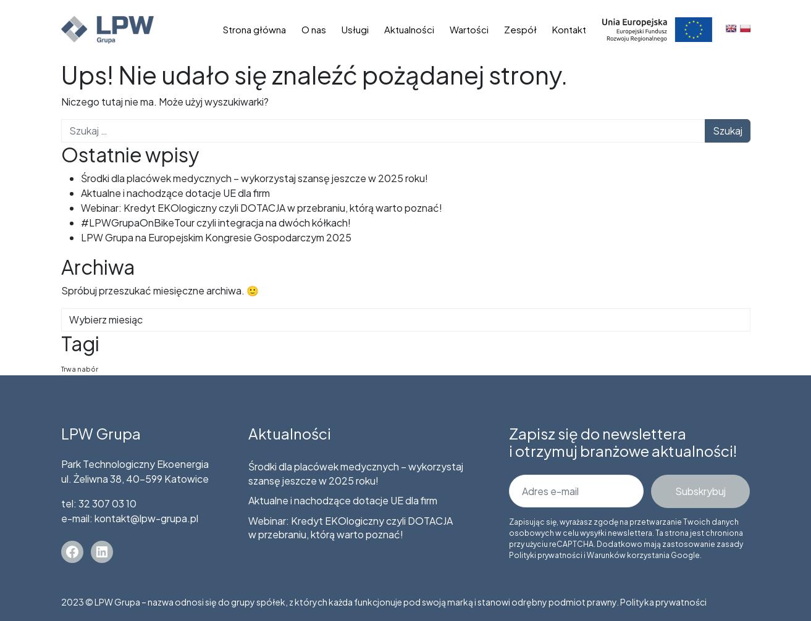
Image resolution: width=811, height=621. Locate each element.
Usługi (355, 29)
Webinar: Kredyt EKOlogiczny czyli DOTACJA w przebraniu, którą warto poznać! (261, 207)
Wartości (469, 29)
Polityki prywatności (545, 555)
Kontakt (569, 29)
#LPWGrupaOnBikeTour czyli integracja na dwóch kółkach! (216, 222)
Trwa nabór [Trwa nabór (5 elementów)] (79, 369)
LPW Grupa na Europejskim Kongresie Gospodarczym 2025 (216, 237)
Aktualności (409, 29)
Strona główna (254, 29)
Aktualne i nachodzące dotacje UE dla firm (175, 192)
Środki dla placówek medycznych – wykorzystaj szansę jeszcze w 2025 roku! (254, 178)
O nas (313, 29)
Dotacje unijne (657, 29)
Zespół (520, 29)
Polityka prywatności (663, 601)
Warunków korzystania (628, 555)
